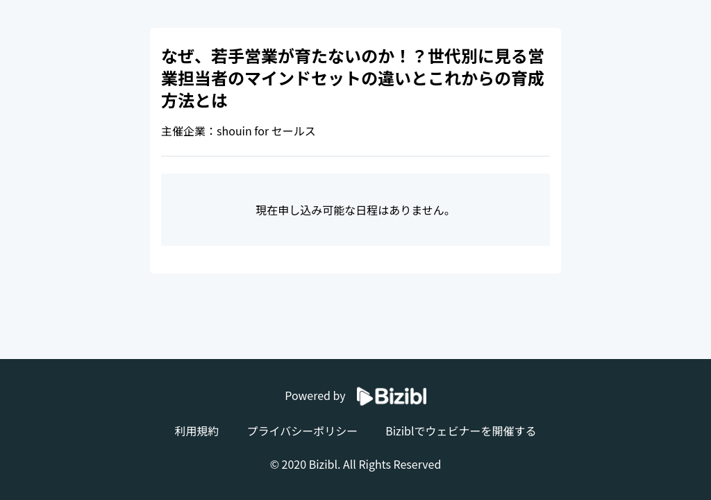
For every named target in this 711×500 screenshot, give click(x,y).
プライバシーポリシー (302, 430)
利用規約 (196, 430)
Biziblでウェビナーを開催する (460, 430)
